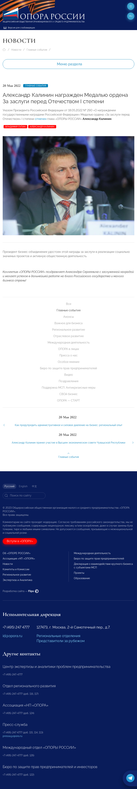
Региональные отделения (58, 636)
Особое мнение (68, 362)
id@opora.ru (12, 636)
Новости (16, 49)
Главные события (37, 49)
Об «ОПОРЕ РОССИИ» (17, 553)
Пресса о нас (68, 355)
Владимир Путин (15, 126)
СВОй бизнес (68, 394)
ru (130, 16)
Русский (9, 486)
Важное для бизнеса (68, 323)
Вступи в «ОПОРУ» (20, 541)
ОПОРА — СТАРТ (68, 400)
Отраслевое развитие (68, 336)
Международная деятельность (69, 342)
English (23, 486)
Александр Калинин (42, 126)
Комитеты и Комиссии (16, 569)
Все (68, 304)
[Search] (24, 495)
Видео (68, 374)
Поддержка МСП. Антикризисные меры (68, 387)
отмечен (40, 119)
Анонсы (68, 316)
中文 (34, 486)
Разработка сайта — (21, 591)
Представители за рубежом (61, 641)
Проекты (79, 572)
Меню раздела (69, 64)
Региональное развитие (68, 329)
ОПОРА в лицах (68, 349)
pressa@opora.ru (12, 736)
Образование (82, 578)
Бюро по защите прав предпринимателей (68, 368)
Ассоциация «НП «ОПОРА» (19, 558)
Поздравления (68, 381)
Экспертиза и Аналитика (17, 580)
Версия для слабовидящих (19, 27)
